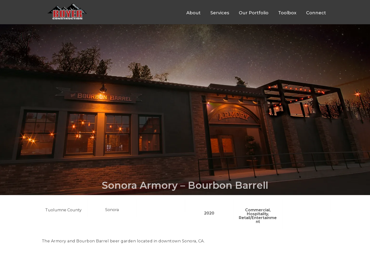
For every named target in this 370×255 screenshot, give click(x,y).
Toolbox (287, 13)
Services (219, 13)
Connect (316, 13)
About (193, 13)
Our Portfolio (253, 13)
